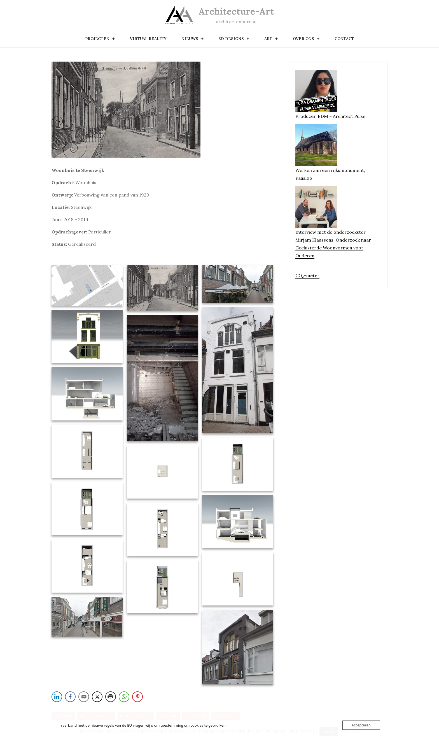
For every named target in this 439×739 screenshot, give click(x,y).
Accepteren (361, 725)
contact (344, 38)
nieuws (189, 38)
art (268, 38)
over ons (303, 38)
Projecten (97, 38)
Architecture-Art (236, 11)
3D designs (231, 38)
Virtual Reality (148, 38)
